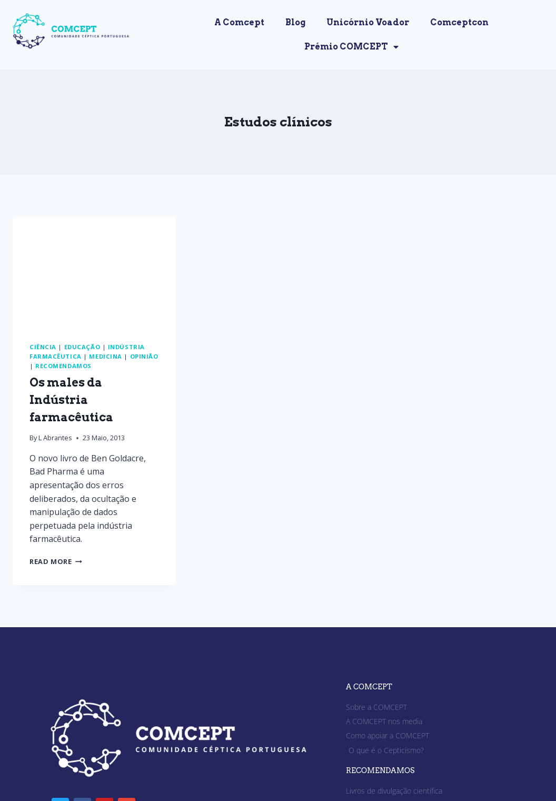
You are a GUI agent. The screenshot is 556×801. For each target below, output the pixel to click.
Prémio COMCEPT (351, 46)
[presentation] (94, 271)
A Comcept (239, 22)
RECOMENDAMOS (380, 770)
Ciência (42, 347)
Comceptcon (459, 22)
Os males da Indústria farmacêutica (71, 399)
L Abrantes (55, 437)
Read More (55, 561)
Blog (295, 22)
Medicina (105, 356)
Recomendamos (63, 366)
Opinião (144, 356)
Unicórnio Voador (367, 22)
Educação (82, 347)
